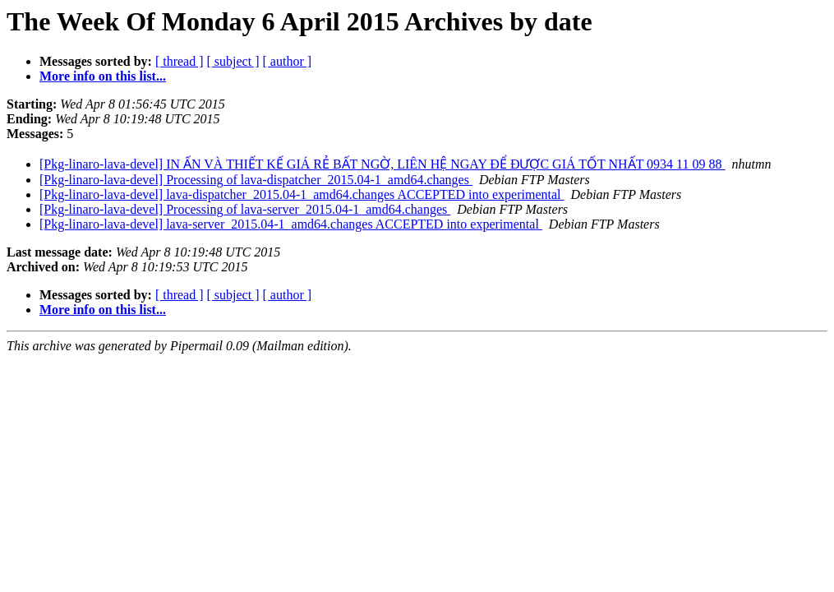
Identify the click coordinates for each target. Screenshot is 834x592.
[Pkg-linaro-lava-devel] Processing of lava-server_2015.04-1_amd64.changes (244, 209)
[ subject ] (233, 61)
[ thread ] (179, 61)
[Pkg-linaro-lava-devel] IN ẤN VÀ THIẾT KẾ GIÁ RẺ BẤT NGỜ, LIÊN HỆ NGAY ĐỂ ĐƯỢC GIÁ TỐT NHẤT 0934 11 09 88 (382, 164)
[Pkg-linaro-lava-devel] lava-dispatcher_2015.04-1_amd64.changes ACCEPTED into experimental (301, 194)
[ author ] (287, 61)
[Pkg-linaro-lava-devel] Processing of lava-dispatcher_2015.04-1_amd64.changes (255, 180)
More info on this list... (102, 76)
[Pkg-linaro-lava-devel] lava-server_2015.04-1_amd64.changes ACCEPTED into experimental (290, 224)
